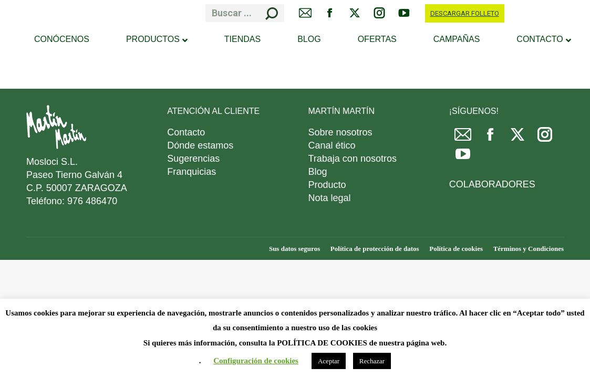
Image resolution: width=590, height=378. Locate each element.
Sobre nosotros (340, 132)
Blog (317, 171)
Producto (327, 185)
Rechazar (372, 361)
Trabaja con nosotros (352, 158)
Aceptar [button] (328, 361)
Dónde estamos (200, 145)
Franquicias (191, 171)
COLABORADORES (492, 184)
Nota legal (329, 198)
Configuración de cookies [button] (255, 360)
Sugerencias (193, 158)
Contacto (186, 132)
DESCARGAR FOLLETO (464, 13)
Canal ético (332, 145)
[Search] (244, 13)
